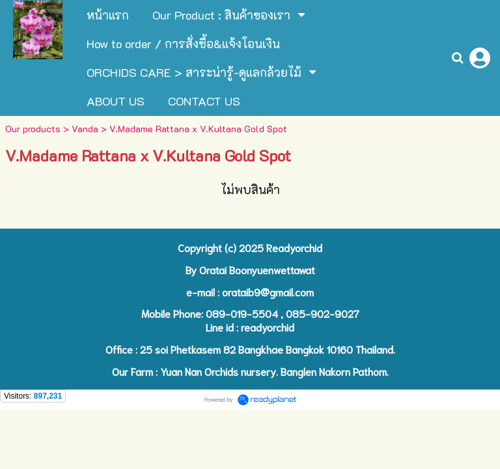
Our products (33, 128)
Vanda (85, 128)
